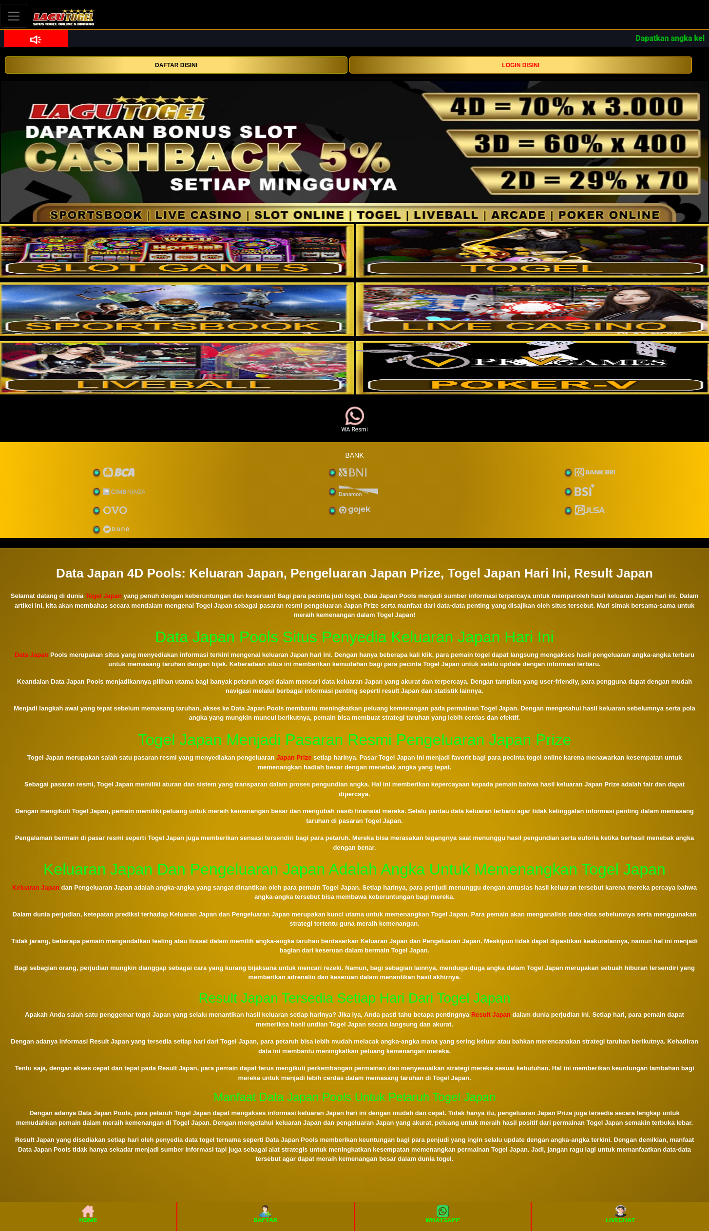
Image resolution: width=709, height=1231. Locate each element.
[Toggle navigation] (13, 16)
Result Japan (491, 1014)
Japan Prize (293, 757)
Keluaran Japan (35, 887)
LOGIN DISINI (520, 65)
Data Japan (31, 654)
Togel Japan (103, 595)
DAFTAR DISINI (176, 65)
